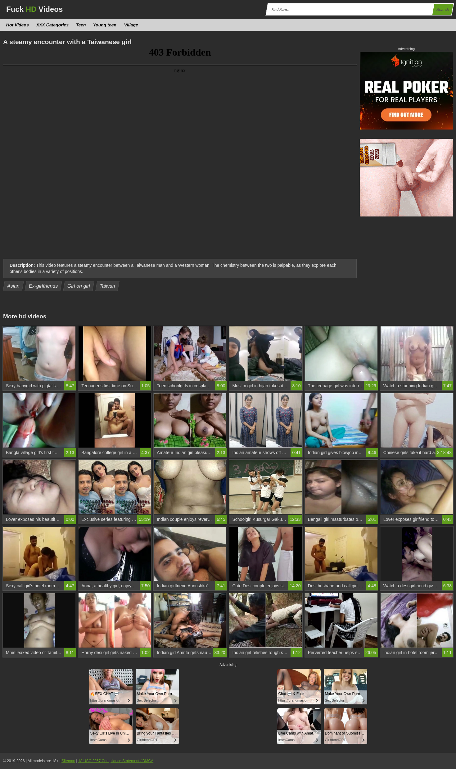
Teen (81, 24)
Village (131, 24)
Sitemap (68, 761)
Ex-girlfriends (43, 286)
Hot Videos (17, 24)
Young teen (105, 24)
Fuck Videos (34, 9)
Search (442, 9)
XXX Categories (52, 24)
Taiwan (107, 286)
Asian (13, 286)
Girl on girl (79, 286)
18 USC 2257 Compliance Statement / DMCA (115, 761)
